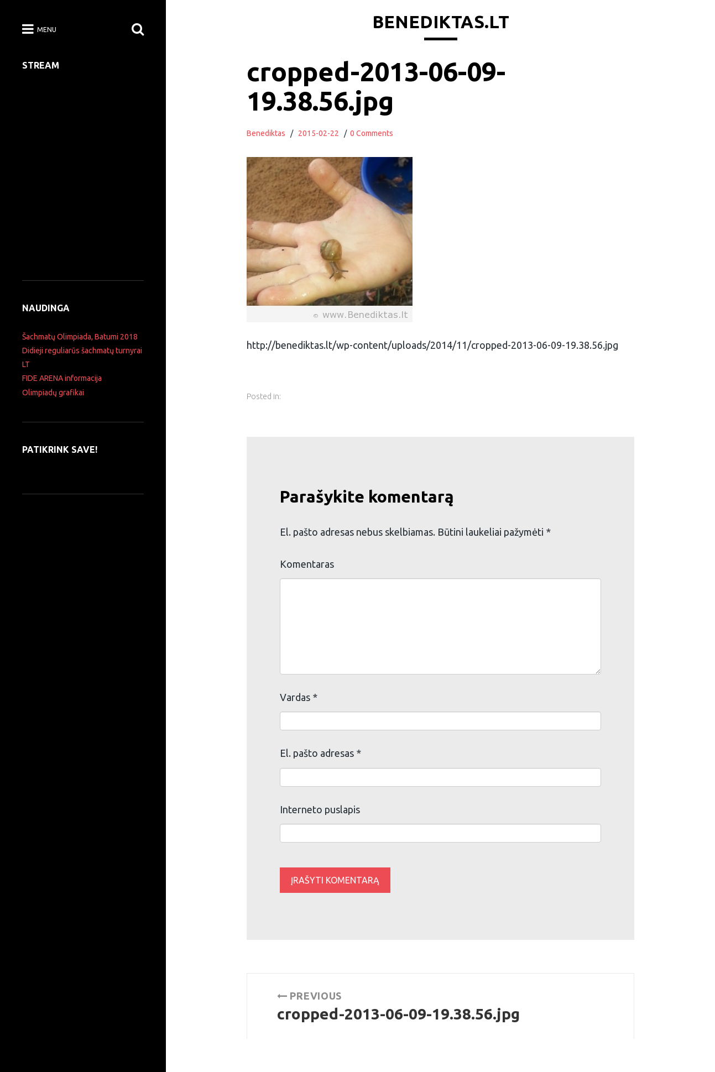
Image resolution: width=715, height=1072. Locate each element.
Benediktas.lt (440, 22)
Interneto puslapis (320, 809)
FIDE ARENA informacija (62, 378)
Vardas (298, 697)
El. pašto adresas (320, 753)
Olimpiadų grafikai (53, 392)
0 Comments (371, 133)
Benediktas (266, 133)
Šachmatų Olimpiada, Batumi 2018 (80, 336)
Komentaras (307, 563)
